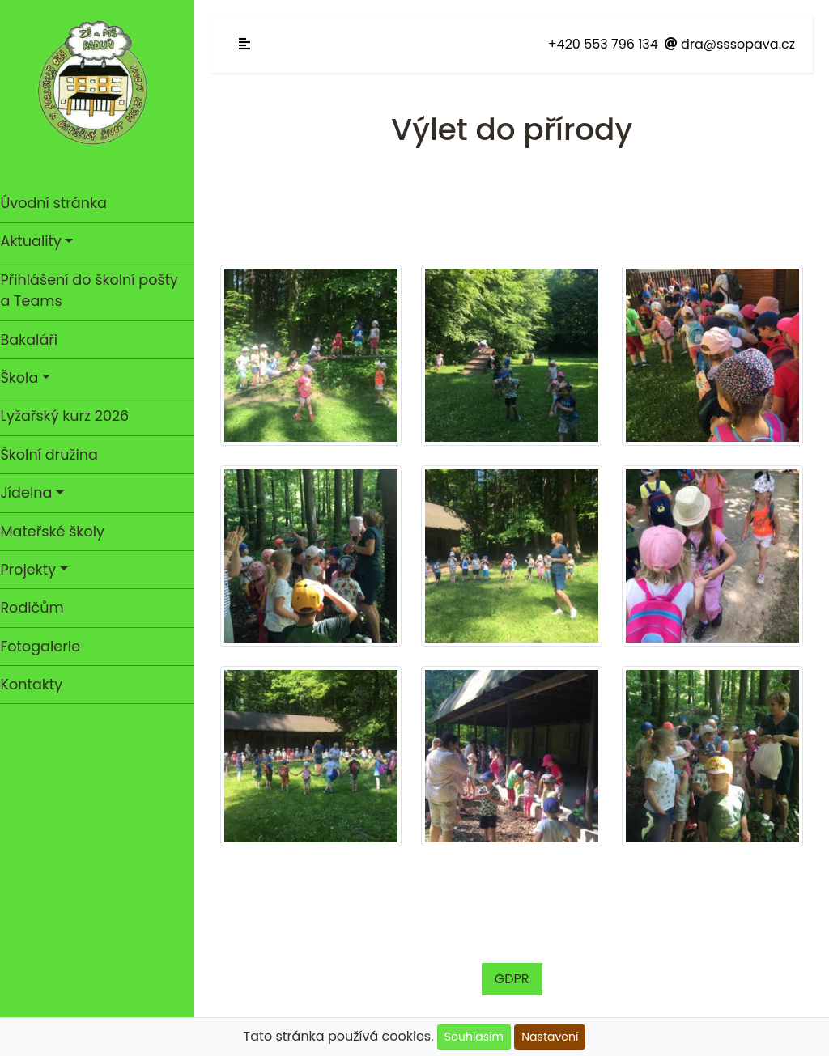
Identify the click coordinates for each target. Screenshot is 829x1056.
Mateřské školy (60, 531)
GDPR (516, 971)
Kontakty (39, 684)
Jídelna (34, 493)
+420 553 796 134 (603, 44)
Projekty (36, 569)
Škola (27, 378)
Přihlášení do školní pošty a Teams (97, 290)
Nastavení (549, 1036)
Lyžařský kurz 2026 (72, 416)
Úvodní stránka (61, 203)
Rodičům (39, 607)
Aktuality (38, 241)
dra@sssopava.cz (730, 44)
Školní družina (56, 454)
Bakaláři (37, 340)
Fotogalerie (48, 646)
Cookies (312, 1016)
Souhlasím (474, 1036)
